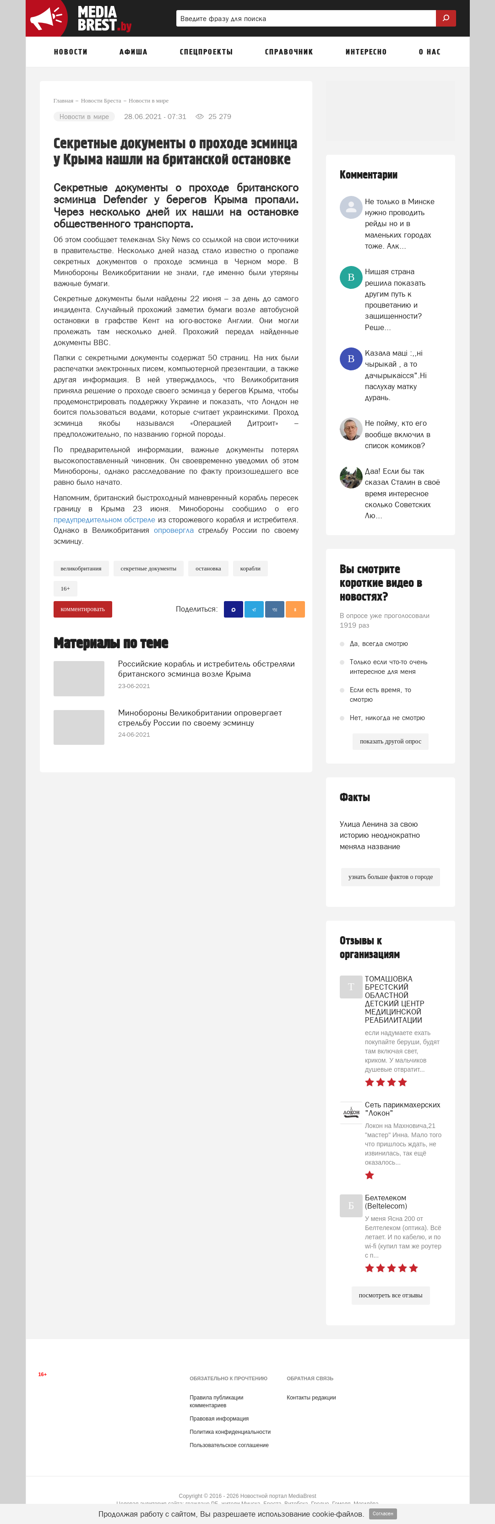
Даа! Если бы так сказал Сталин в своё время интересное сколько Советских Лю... (402, 493)
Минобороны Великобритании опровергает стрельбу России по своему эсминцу (200, 717)
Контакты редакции (311, 1397)
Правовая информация (219, 1419)
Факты (355, 797)
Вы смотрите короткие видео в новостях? (381, 583)
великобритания (81, 568)
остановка (208, 568)
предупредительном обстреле (105, 519)
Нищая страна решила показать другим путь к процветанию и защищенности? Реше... (395, 299)
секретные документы (149, 568)
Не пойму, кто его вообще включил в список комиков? (397, 434)
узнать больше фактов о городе (390, 876)
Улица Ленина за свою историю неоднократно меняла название (380, 835)
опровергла (174, 530)
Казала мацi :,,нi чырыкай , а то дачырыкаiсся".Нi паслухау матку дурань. (396, 375)
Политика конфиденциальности (230, 1432)
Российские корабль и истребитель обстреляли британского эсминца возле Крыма (206, 668)
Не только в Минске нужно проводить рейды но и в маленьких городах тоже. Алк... (400, 223)
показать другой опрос (390, 741)
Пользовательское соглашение (229, 1445)
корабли (250, 568)
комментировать (83, 609)
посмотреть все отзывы (391, 1295)
